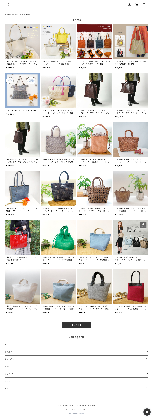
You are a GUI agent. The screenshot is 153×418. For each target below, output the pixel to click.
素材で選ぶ (9, 359)
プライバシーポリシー (65, 405)
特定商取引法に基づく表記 (86, 405)
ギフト (7, 388)
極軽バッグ (9, 374)
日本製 (7, 366)
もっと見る (76, 325)
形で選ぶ (15, 15)
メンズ (7, 381)
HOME (7, 15)
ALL (6, 345)
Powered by (76, 414)
